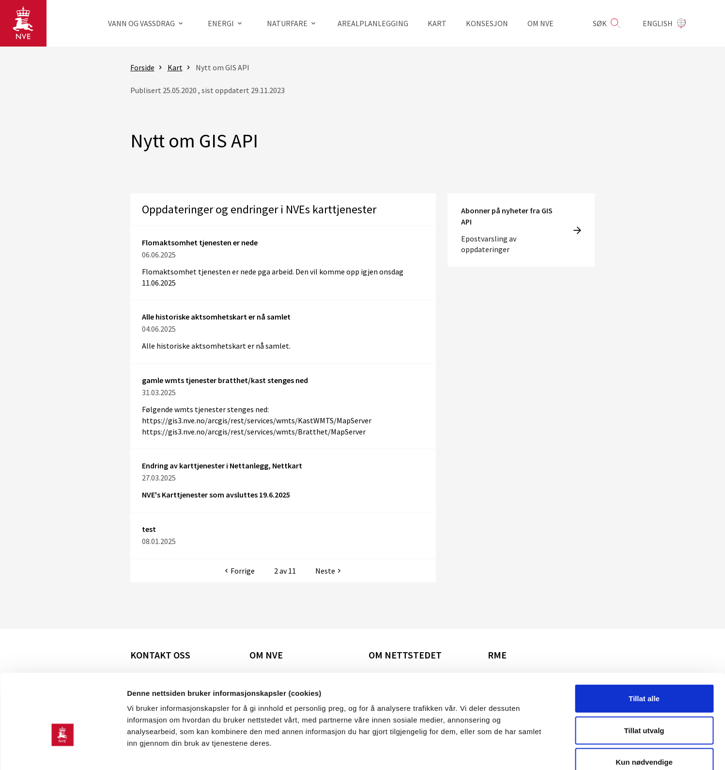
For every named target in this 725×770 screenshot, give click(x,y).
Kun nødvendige (644, 706)
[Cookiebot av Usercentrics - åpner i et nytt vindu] (62, 751)
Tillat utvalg (644, 675)
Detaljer (515, 751)
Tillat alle (644, 643)
